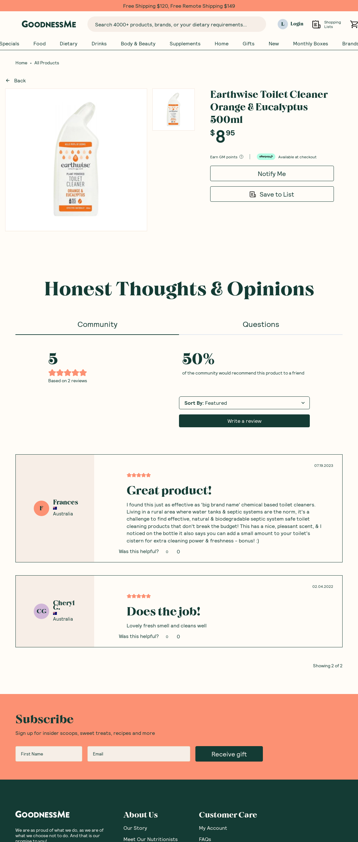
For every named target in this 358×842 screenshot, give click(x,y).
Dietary (68, 43)
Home (221, 43)
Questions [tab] (261, 324)
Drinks (99, 43)
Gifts (249, 43)
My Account (213, 828)
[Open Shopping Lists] (316, 24)
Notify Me (272, 174)
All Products (46, 63)
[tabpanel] (179, 502)
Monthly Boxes (310, 43)
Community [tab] (97, 324)
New (274, 43)
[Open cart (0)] (354, 24)
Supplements (185, 43)
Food (39, 43)
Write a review (245, 421)
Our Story (135, 828)
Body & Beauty (138, 43)
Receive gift (229, 754)
